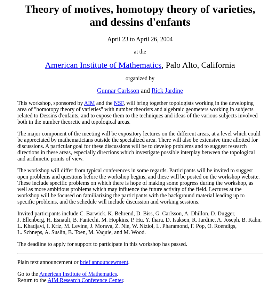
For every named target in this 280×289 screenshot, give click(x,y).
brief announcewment (104, 262)
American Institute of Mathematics (103, 64)
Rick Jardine (167, 90)
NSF (118, 103)
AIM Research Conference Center (85, 280)
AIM (89, 103)
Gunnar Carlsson (118, 90)
